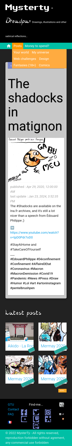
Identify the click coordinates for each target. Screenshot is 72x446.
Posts (18, 46)
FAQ (11, 414)
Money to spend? (37, 46)
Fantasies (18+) (25, 65)
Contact (13, 409)
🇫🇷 (10, 422)
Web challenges (25, 59)
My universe (40, 52)
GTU (11, 404)
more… (62, 390)
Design (44, 59)
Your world (21, 52)
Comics (44, 65)
